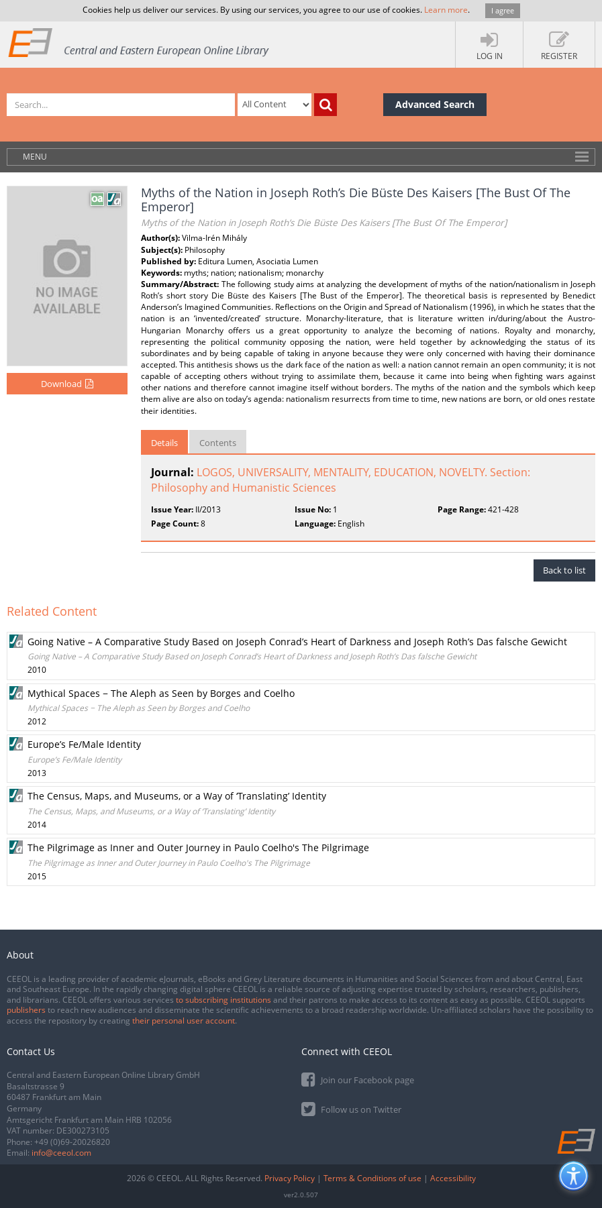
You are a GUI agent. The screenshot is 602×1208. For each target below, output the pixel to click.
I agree (502, 10)
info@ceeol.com (61, 1152)
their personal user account (183, 1020)
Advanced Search (434, 104)
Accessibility (453, 1178)
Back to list (564, 570)
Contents (217, 443)
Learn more (446, 9)
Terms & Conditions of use (372, 1178)
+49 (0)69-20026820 (72, 1142)
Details (164, 443)
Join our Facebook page (357, 1079)
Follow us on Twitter (351, 1108)
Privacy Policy (289, 1178)
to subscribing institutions (223, 999)
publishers (26, 1009)
